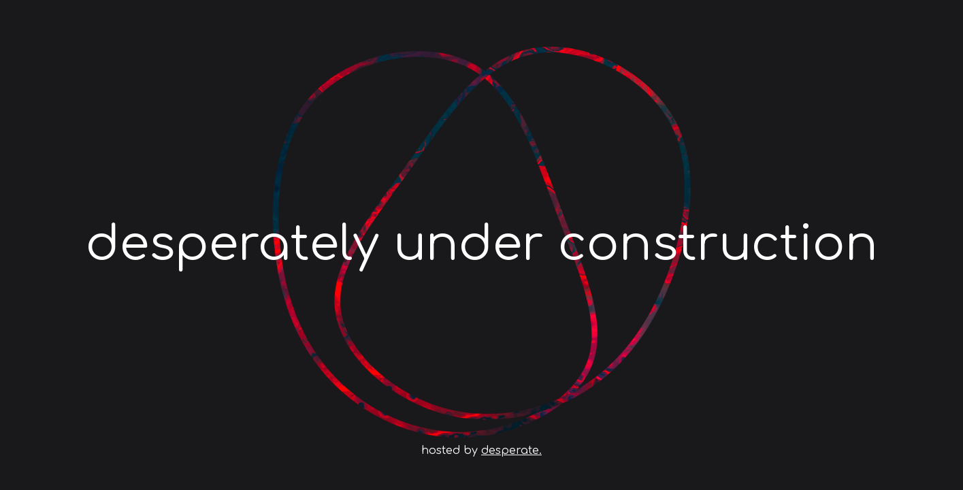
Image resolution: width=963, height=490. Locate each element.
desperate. (511, 450)
